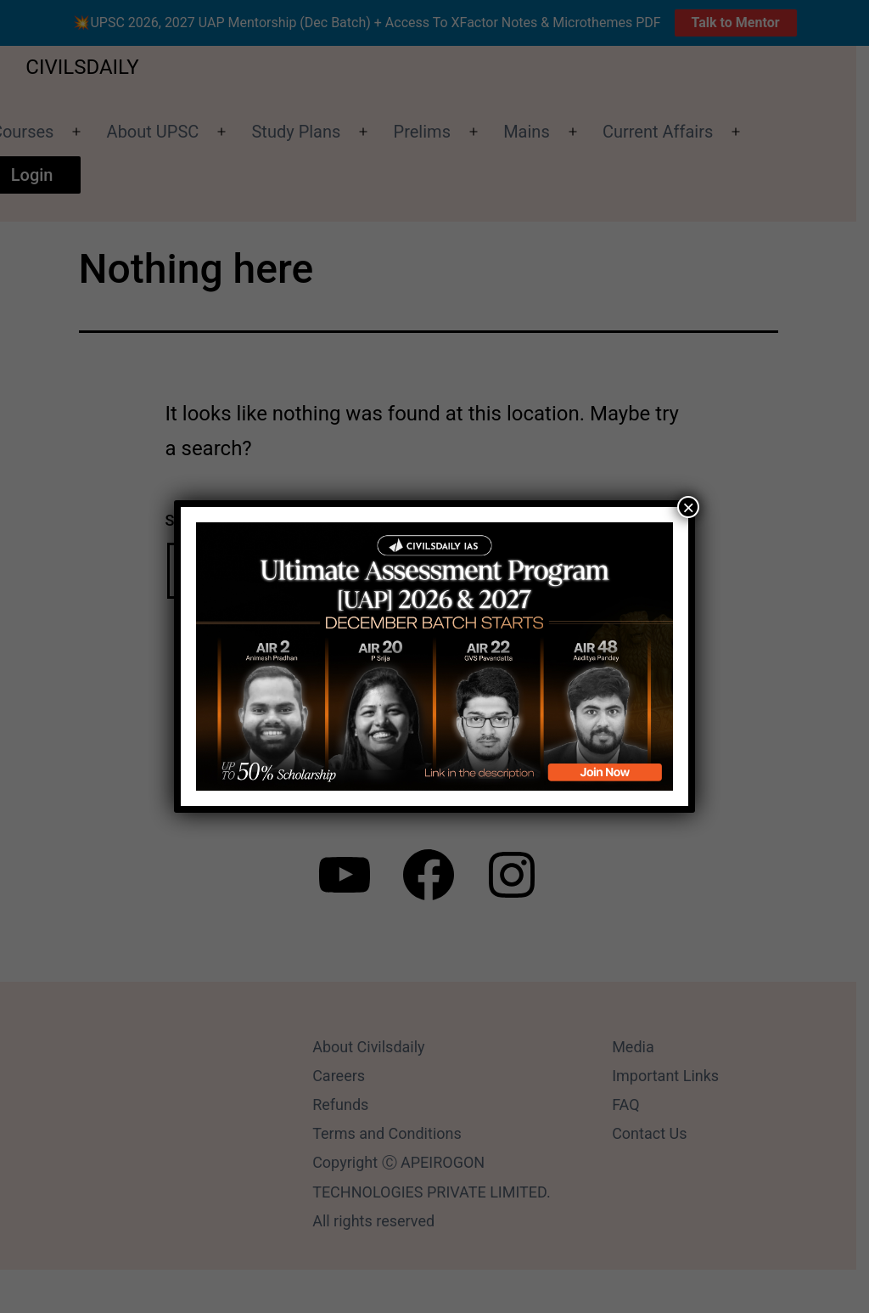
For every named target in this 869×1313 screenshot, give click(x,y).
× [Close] (688, 507)
